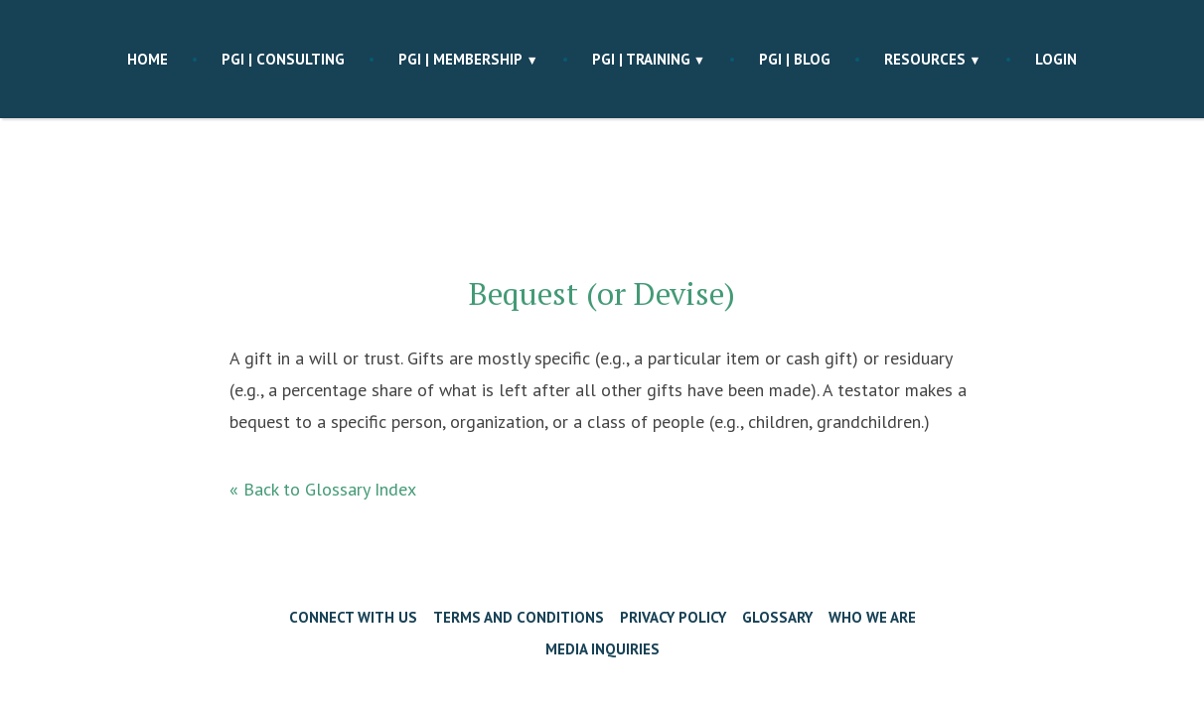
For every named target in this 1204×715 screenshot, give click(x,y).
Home (147, 59)
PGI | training (641, 59)
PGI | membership (460, 59)
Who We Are (872, 617)
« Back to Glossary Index (322, 489)
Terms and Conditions (518, 617)
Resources (925, 59)
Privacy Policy (673, 617)
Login (1056, 59)
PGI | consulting (283, 59)
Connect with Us (353, 617)
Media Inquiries (602, 649)
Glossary (777, 617)
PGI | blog (794, 59)
